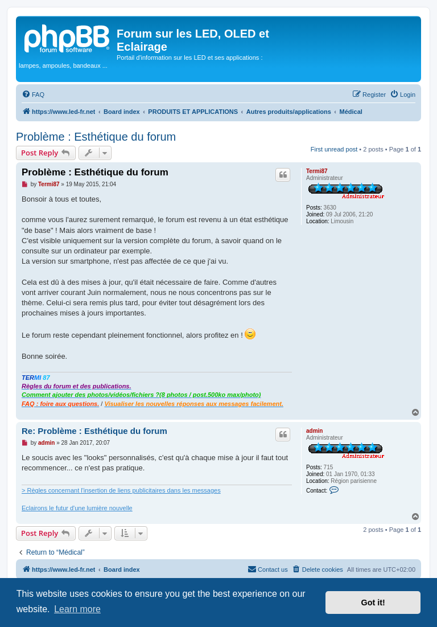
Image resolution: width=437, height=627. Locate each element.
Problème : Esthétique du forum (96, 136)
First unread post (334, 149)
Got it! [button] (373, 602)
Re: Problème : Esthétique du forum (94, 431)
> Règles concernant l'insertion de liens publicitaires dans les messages (121, 490)
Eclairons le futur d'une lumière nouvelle (77, 508)
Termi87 (317, 171)
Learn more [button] (77, 609)
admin (314, 431)
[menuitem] (33, 94)
